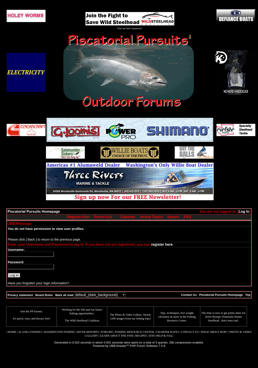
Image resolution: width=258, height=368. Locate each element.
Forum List (103, 217)
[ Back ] (31, 239)
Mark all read (64, 295)
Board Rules (44, 295)
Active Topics (151, 217)
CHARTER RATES (167, 331)
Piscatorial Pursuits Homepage (34, 211)
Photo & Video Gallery (128, 314)
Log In (244, 211)
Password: (16, 262)
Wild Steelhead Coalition (84, 320)
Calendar (127, 217)
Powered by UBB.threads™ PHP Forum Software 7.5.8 (129, 346)
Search (173, 217)
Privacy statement (20, 295)
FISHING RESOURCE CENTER (134, 331)
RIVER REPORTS (87, 331)
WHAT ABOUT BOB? (214, 331)
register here (162, 244)
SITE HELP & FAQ (160, 335)
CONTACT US (190, 331)
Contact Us (189, 294)
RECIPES (141, 335)
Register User (78, 217)
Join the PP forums (31, 311)
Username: (16, 249)
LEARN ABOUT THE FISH (116, 335)
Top (247, 294)
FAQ (187, 217)
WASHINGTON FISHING (59, 331)
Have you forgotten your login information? (38, 283)
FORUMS (107, 331)
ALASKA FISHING (30, 331)
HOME (12, 331)
